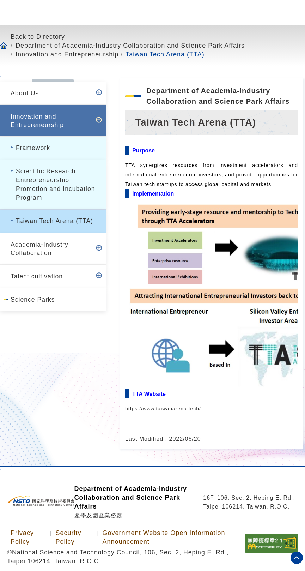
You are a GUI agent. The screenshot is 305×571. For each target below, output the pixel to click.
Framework (33, 147)
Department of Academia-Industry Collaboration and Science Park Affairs (130, 45)
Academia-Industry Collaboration (39, 249)
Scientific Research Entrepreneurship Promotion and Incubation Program (55, 184)
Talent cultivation (37, 276)
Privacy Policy (22, 537)
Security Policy (68, 537)
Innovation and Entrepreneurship (67, 54)
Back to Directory (38, 36)
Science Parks (33, 299)
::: (2, 76)
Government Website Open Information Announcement (164, 537)
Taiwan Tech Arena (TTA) (165, 54)
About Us (25, 93)
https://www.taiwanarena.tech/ (163, 408)
